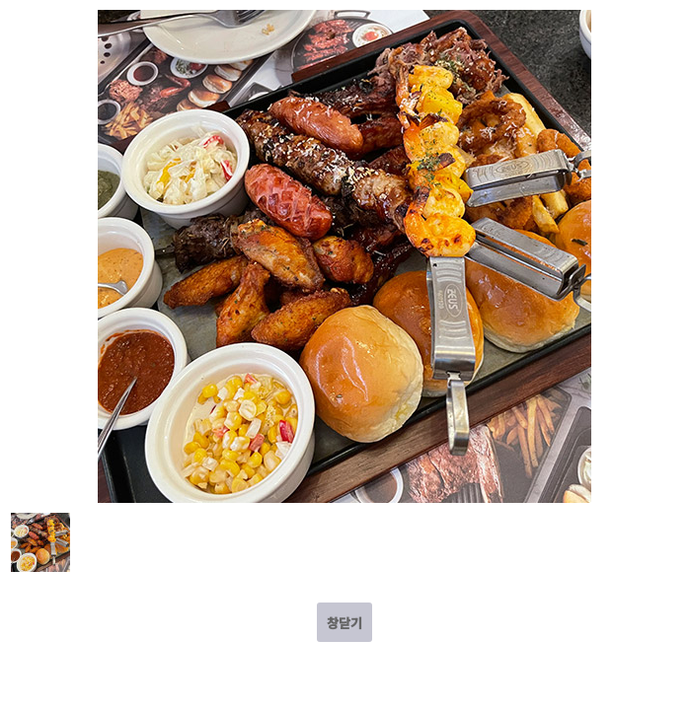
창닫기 (344, 622)
